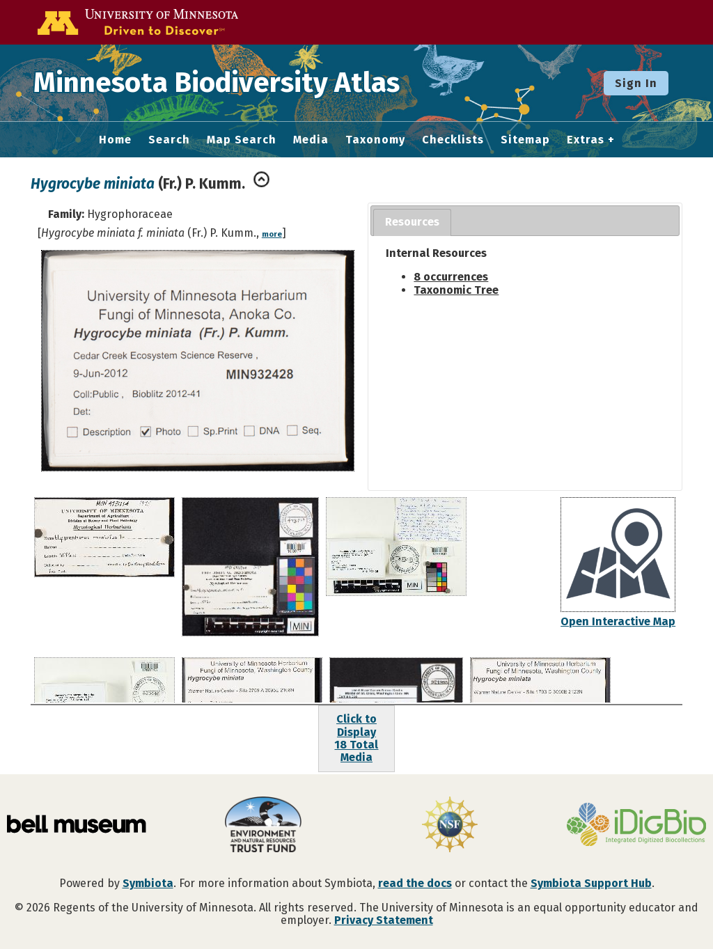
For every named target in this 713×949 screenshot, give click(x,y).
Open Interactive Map (618, 621)
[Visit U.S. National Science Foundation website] (449, 826)
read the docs (415, 883)
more (272, 234)
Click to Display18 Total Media (356, 738)
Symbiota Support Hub (591, 883)
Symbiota (148, 883)
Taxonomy (375, 140)
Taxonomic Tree (456, 290)
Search (169, 140)
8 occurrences (451, 276)
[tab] (412, 222)
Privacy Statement (383, 920)
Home (115, 140)
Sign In (636, 83)
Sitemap (525, 140)
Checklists (453, 140)
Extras (585, 140)
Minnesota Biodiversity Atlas (216, 83)
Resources (412, 221)
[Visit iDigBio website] (636, 826)
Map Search (241, 140)
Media (311, 140)
